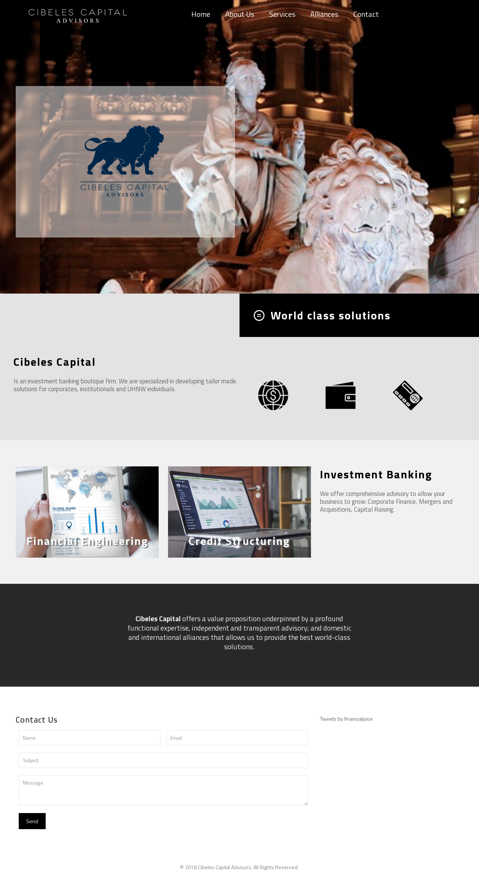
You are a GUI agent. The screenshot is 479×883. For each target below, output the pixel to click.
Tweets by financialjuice (346, 719)
